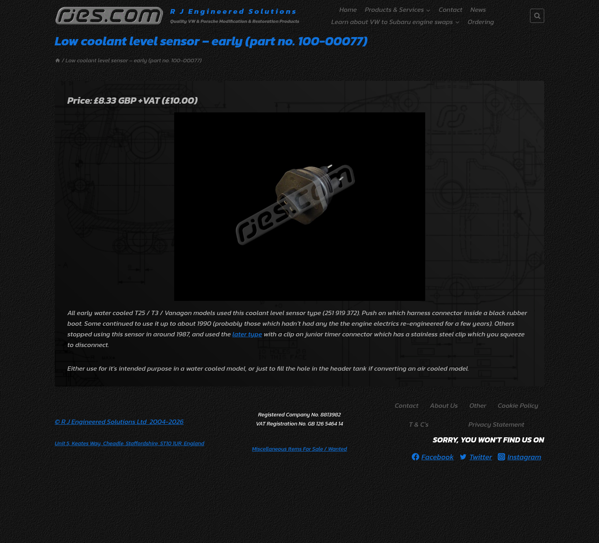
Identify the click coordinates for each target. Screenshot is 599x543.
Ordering (481, 22)
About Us (444, 405)
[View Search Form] (537, 16)
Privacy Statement (497, 424)
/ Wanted (299, 449)
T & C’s (419, 424)
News (478, 9)
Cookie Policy (518, 405)
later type (247, 334)
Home (348, 9)
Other (477, 405)
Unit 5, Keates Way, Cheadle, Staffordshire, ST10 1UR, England (129, 443)
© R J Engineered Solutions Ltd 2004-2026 (119, 421)
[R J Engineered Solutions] (177, 15)
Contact (450, 9)
